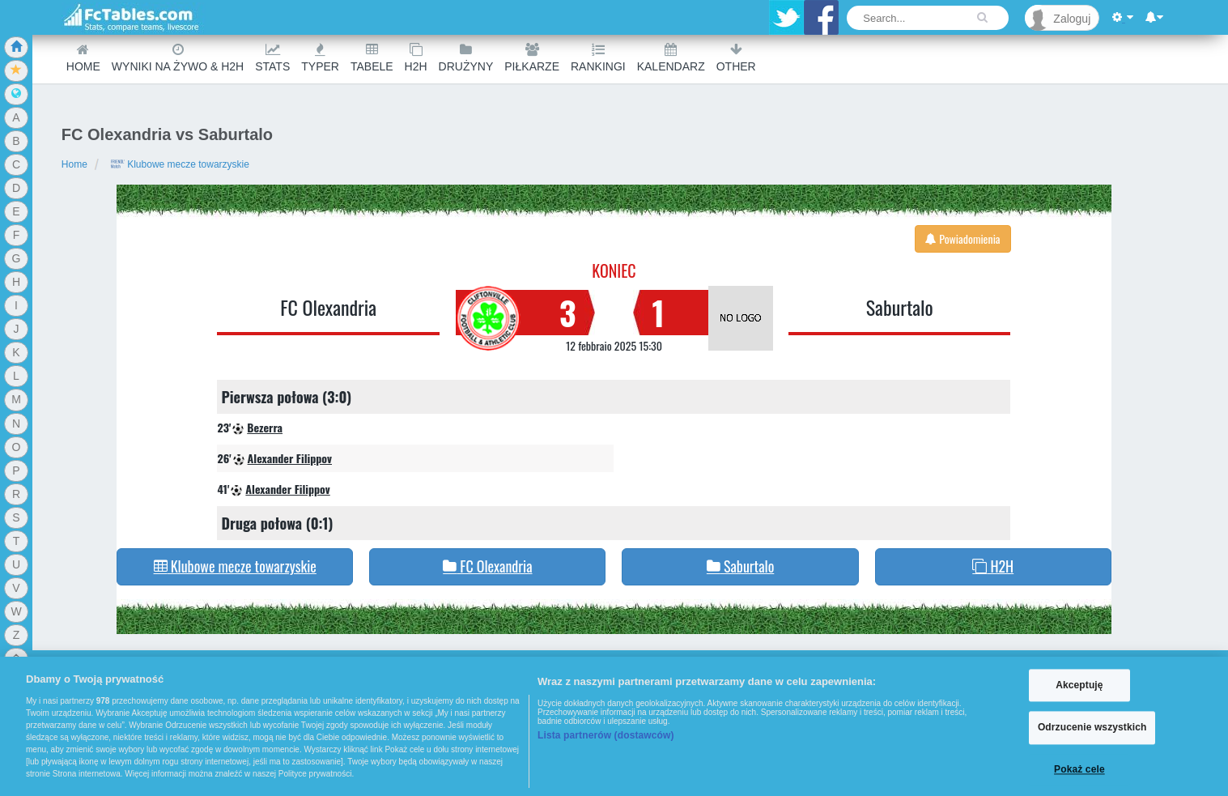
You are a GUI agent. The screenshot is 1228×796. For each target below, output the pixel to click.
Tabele (372, 58)
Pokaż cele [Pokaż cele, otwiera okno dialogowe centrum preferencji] (1079, 769)
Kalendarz (671, 58)
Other (736, 58)
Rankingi (598, 58)
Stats (272, 58)
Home (83, 58)
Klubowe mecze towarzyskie (179, 164)
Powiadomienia (963, 238)
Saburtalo (899, 306)
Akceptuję (1079, 685)
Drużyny (466, 58)
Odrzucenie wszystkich (1092, 728)
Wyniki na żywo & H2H (178, 58)
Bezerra (265, 427)
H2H (416, 58)
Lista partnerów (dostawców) (606, 735)
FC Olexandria (328, 306)
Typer (320, 58)
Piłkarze (531, 58)
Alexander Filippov (290, 457)
